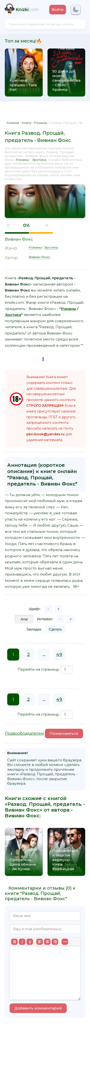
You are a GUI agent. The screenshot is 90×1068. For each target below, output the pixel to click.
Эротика (39, 160)
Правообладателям (24, 733)
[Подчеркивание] (29, 942)
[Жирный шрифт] (14, 942)
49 (59, 654)
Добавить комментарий (38, 1008)
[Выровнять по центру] (47, 942)
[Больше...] (64, 942)
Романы (22, 160)
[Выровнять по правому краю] (55, 942)
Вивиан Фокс (19, 239)
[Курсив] (22, 942)
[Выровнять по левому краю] (39, 942)
